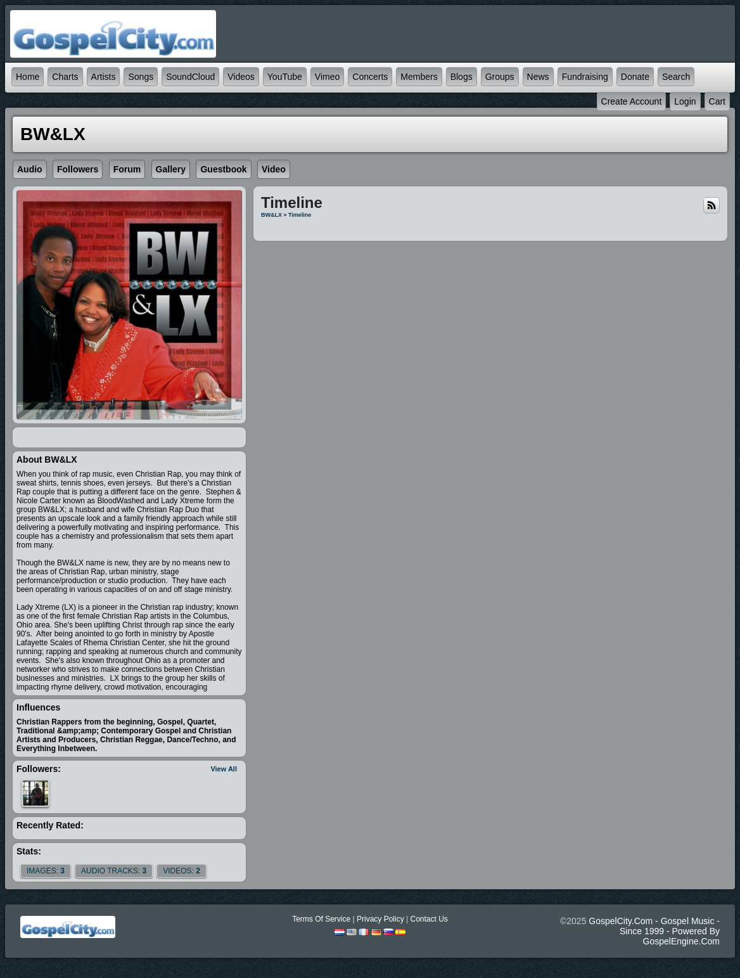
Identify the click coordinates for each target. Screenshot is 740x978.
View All (223, 769)
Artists (103, 77)
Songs (140, 77)
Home (27, 77)
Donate (635, 77)
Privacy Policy (380, 919)
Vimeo (327, 77)
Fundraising (585, 77)
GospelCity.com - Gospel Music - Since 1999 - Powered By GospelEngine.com (654, 931)
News (538, 77)
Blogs (461, 77)
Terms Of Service (321, 919)
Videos (241, 77)
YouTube (284, 77)
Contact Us (428, 919)
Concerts (370, 77)
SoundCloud (190, 77)
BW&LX (271, 215)
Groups (499, 77)
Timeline (299, 215)
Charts (65, 77)
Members (418, 77)
